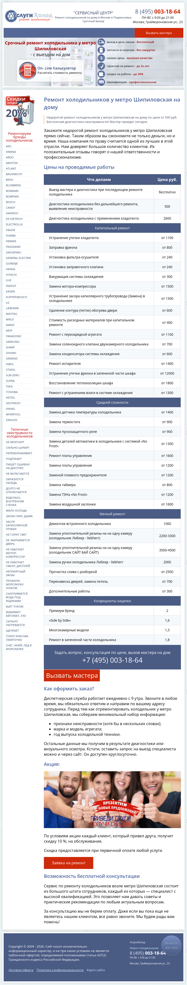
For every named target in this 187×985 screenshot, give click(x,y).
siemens (12, 358)
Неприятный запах (15, 573)
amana (11, 152)
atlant (11, 168)
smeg (9, 364)
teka (9, 386)
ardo (10, 157)
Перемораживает (19, 453)
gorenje (12, 263)
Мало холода (16, 510)
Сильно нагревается (15, 623)
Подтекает (14, 459)
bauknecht (14, 174)
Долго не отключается (16, 490)
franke (11, 241)
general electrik (18, 258)
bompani (12, 196)
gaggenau (13, 252)
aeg (8, 146)
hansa (10, 269)
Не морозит (15, 442)
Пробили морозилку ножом (15, 584)
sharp (10, 347)
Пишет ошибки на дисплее (17, 466)
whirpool (13, 414)
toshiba (12, 392)
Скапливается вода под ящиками (17, 597)
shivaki (11, 353)
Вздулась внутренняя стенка (15, 501)
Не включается (17, 473)
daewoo (12, 213)
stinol (11, 369)
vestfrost (13, 403)
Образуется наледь (14, 481)
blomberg (13, 185)
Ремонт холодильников (144, 948)
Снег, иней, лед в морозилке (18, 647)
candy (10, 207)
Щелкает (12, 630)
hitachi (11, 274)
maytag (11, 314)
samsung (12, 341)
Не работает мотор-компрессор (15, 553)
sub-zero (12, 375)
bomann (12, 191)
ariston (12, 163)
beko (9, 179)
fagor (10, 230)
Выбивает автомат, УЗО (16, 613)
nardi (10, 325)
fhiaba (11, 235)
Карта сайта (96, 970)
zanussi (11, 420)
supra (10, 381)
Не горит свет (16, 534)
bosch (10, 202)
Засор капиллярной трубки (16, 525)
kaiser (10, 291)
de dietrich (14, 219)
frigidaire (13, 246)
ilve (8, 280)
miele (10, 319)
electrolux (14, 224)
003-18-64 (157, 11)
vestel (10, 397)
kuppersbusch (16, 297)
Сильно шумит (17, 447)
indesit (11, 286)
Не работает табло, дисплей (18, 564)
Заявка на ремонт (69, 862)
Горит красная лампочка (17, 638)
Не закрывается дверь (18, 542)
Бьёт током (14, 606)
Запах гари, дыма (19, 516)
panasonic (14, 336)
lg (7, 302)
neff (9, 330)
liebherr (12, 308)
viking (10, 409)
